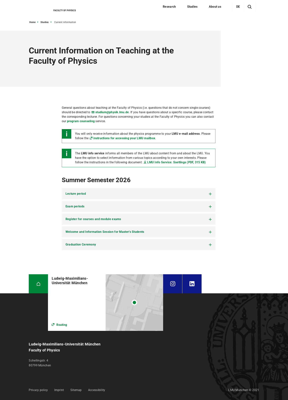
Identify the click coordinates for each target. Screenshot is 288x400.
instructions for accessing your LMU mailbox (124, 138)
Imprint (59, 390)
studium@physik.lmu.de (112, 112)
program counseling (81, 121)
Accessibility (96, 390)
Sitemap (76, 390)
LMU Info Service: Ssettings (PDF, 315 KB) (176, 162)
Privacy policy (38, 390)
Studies (45, 22)
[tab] (138, 193)
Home (32, 22)
